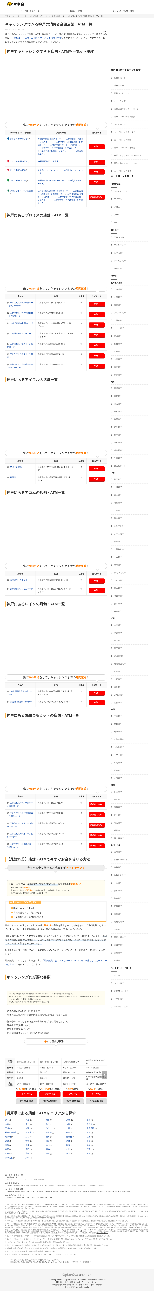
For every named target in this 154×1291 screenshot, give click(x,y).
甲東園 (49, 1132)
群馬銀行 (118, 419)
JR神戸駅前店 (44, 161)
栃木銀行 (118, 435)
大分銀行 (118, 914)
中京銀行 (118, 611)
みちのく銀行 (120, 313)
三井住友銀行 (120, 245)
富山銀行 (118, 495)
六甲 (27, 1158)
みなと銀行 (119, 695)
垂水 (48, 1145)
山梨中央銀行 (120, 526)
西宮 (89, 1149)
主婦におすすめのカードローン (127, 155)
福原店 (55, 161)
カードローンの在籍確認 (124, 148)
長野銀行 (118, 541)
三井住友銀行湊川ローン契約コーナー (66, 145)
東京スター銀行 (121, 466)
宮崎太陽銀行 (120, 937)
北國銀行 (118, 503)
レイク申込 (96, 1094)
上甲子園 (91, 1128)
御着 (89, 1132)
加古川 (49, 1128)
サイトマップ (84, 1285)
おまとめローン (121, 124)
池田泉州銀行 (120, 656)
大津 (68, 1124)
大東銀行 (118, 359)
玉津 (27, 1145)
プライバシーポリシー (89, 1282)
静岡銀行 (118, 565)
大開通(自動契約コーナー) (21, 702)
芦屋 (27, 1120)
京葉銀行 (118, 442)
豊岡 (7, 1149)
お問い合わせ (96, 1285)
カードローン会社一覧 (29, 11)
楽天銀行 (118, 975)
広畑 (27, 1153)
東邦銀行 (118, 375)
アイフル (118, 199)
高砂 (7, 1145)
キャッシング (120, 101)
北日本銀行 (119, 320)
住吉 (89, 1137)
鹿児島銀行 (119, 922)
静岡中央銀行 (120, 572)
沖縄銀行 (118, 953)
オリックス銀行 (121, 1006)
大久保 (90, 1124)
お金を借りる (120, 78)
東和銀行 (118, 411)
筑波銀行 (118, 404)
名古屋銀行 (119, 596)
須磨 (7, 1141)
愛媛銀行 (118, 807)
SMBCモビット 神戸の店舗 (21, 191)
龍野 (68, 1145)
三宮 (27, 1137)
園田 (48, 1141)
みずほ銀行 (119, 253)
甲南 (68, 1132)
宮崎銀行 (118, 929)
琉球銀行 (118, 960)
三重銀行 (118, 625)
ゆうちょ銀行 (120, 261)
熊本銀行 (118, 898)
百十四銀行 (119, 838)
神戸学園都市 (11, 1132)
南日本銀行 (119, 945)
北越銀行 (118, 487)
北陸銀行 (118, 510)
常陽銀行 (118, 396)
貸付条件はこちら (24, 1213)
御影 (48, 1153)
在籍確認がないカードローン (126, 109)
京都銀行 (118, 633)
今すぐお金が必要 (32, 1185)
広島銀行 (118, 763)
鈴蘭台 (69, 1137)
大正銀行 (118, 679)
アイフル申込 (50, 1094)
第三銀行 (118, 648)
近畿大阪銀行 (120, 664)
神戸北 (28, 1132)
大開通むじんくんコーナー (49, 170)
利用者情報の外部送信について (64, 1285)
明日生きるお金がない (47, 1185)
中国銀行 (118, 716)
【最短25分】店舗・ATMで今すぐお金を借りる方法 (37, 38)
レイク (117, 222)
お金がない (101, 1185)
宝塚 (89, 1145)
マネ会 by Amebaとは (57, 1280)
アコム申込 (73, 1094)
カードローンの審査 (122, 171)
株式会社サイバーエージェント (53, 1262)
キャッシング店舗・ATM (123, 11)
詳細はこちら (96, 197)
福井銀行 (118, 518)
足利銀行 (118, 427)
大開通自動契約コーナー (20, 333)
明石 (48, 1120)
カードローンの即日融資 (124, 116)
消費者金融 (119, 85)
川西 (68, 1128)
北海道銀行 (119, 289)
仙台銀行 (118, 344)
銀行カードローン (121, 93)
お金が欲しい (82, 1185)
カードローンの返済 (122, 140)
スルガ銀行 (119, 580)
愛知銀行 (118, 604)
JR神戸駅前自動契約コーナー (51, 139)
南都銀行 (118, 702)
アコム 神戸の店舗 (18, 170)
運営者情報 (71, 1280)
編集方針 (101, 1280)
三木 (68, 1153)
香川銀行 (118, 830)
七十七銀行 (119, 328)
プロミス (118, 214)
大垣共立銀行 (120, 549)
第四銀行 (118, 479)
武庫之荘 (9, 1158)
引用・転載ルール (72, 1282)
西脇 (48, 1149)
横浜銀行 (118, 388)
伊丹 (27, 1124)
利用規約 (59, 1282)
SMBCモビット (120, 191)
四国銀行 (118, 792)
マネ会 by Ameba (19, 1239)
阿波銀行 (118, 823)
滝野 (68, 1141)
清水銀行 (118, 588)
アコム (117, 207)
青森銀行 (118, 305)
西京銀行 (118, 770)
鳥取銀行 (118, 731)
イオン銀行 (119, 999)
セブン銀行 (119, 983)
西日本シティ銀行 (121, 859)
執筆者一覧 (92, 1280)
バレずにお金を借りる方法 (16, 1185)
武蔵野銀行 (119, 450)
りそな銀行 (119, 268)
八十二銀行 (119, 534)
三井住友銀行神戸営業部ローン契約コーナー (59, 148)
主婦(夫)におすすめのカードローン (19, 1197)
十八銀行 (118, 883)
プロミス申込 (27, 1094)
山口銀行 (118, 778)
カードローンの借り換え (124, 132)
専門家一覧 (82, 1280)
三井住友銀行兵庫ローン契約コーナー (54, 191)
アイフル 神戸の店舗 (19, 161)
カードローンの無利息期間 (16, 1191)
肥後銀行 (118, 906)
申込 (96, 146)
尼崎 (68, 1120)
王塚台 (8, 1128)
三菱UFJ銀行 (119, 237)
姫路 (7, 1153)
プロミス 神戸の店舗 (19, 139)
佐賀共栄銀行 (120, 875)
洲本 (48, 1137)
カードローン (17, 16)
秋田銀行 (118, 336)
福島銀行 (118, 367)
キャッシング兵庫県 (52, 16)
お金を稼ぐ (92, 1185)
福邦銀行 (118, 687)
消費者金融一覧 (12, 1177)
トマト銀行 (119, 755)
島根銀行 (118, 724)
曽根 (27, 1141)
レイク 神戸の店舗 (18, 180)
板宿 (89, 1120)
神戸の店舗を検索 (26, 1101)
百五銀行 (118, 640)
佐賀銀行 (118, 867)
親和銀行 (118, 890)
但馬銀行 (118, 671)
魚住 (48, 1124)
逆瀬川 (8, 1137)
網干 (7, 1120)
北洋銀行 (118, 297)
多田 (89, 1141)
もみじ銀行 (119, 747)
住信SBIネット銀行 (122, 991)
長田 (27, 1149)
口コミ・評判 (76, 11)
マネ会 (7, 16)
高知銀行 (118, 799)
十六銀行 (118, 557)
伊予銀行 (118, 815)
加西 (27, 1128)
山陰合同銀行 (120, 739)
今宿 (7, 1124)
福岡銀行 (118, 852)
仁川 (68, 1149)
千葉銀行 (118, 458)
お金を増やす (61, 1185)
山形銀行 (118, 351)
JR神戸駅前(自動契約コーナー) (51, 180)
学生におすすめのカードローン (127, 163)
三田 (89, 1153)
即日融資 (93, 1191)
